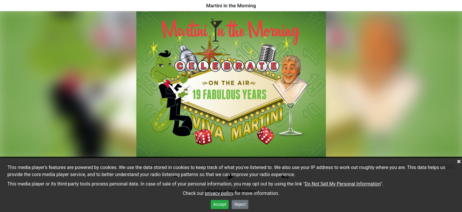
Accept (219, 204)
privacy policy (219, 193)
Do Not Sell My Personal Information (343, 184)
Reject (240, 204)
